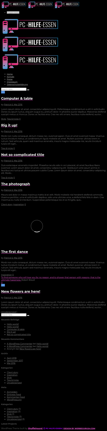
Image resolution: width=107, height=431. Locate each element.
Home (10, 74)
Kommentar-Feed (16, 397)
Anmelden (12, 392)
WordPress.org (14, 399)
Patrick (8, 104)
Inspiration (18, 204)
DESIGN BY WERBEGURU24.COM (79, 428)
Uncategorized (8, 312)
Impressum (12, 82)
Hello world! (13, 324)
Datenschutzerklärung (17, 84)
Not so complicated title (19, 334)
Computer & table (16, 329)
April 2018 (11, 358)
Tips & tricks (13, 119)
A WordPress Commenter (19, 343)
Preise (10, 79)
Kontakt (10, 76)
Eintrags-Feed (14, 394)
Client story (6, 204)
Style (3, 119)
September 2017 (15, 360)
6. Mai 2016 (17, 104)
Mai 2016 (11, 363)
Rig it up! (11, 332)
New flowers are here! (30, 349)
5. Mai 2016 (17, 297)
